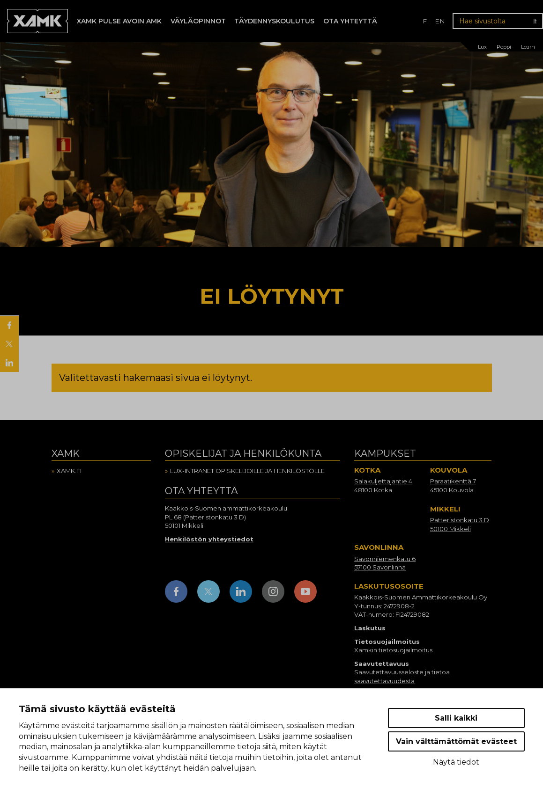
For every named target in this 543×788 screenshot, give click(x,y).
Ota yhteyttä (350, 21)
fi (426, 21)
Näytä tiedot (456, 762)
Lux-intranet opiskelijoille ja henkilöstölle (247, 470)
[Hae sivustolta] (498, 21)
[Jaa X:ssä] (9, 344)
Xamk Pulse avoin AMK (119, 21)
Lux (482, 47)
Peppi (504, 47)
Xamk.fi (69, 470)
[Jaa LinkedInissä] (9, 362)
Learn (528, 47)
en (440, 21)
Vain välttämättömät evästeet (456, 741)
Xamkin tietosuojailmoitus (393, 650)
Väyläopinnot (198, 21)
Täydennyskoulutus (274, 21)
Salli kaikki (456, 718)
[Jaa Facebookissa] (9, 325)
